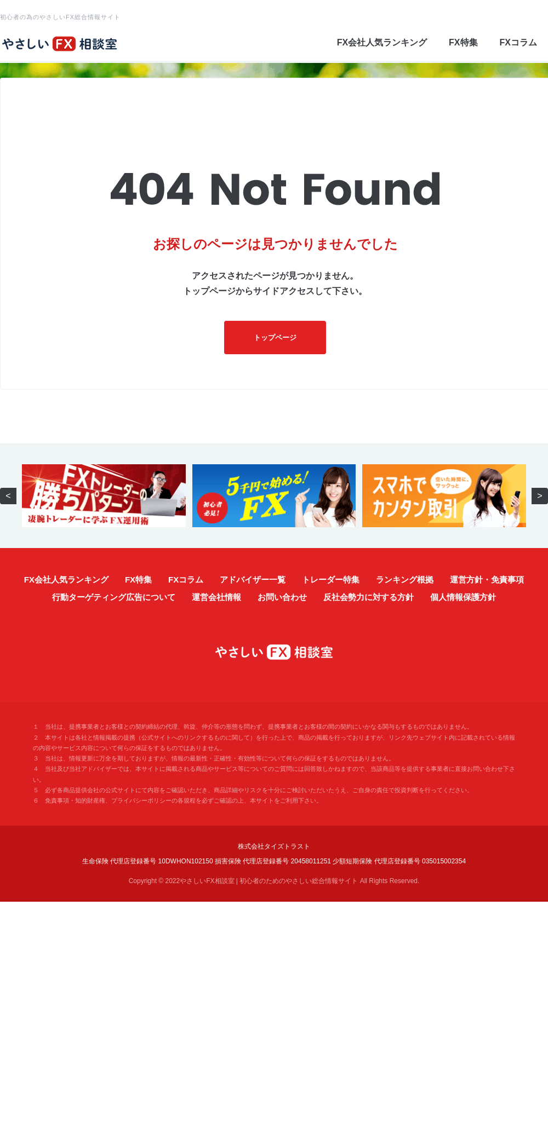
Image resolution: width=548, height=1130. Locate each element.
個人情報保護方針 (463, 597)
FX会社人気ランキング (382, 42)
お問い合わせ (282, 597)
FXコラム (518, 42)
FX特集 (463, 42)
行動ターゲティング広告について (113, 597)
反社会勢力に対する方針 (368, 597)
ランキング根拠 (404, 579)
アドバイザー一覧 (253, 579)
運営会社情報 (216, 597)
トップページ (275, 337)
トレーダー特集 (330, 579)
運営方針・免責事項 (487, 579)
